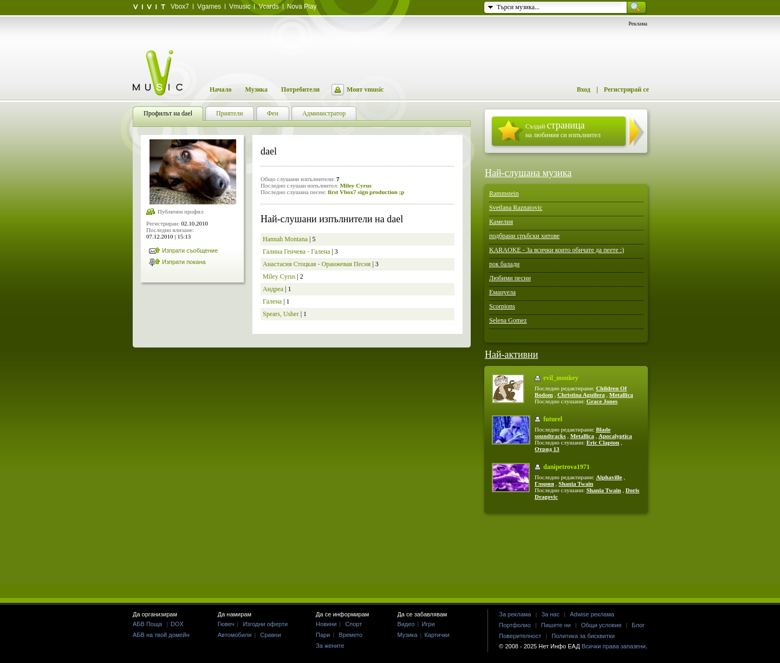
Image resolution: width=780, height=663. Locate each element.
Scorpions (502, 306)
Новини (326, 624)
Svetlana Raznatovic (515, 207)
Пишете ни (556, 625)
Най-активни (511, 354)
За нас (550, 614)
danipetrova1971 (566, 467)
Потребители (300, 89)
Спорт (353, 624)
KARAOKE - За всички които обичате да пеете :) (556, 250)
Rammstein (504, 193)
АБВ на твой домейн (161, 635)
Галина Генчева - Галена (296, 251)
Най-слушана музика (528, 173)
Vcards (268, 6)
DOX (177, 624)
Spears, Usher (281, 314)
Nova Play (302, 6)
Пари (323, 635)
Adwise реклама (592, 614)
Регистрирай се (626, 89)
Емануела (502, 292)
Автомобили (235, 635)
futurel (552, 419)
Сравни (270, 635)
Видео (405, 624)
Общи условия (601, 625)
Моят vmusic (365, 89)
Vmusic (239, 6)
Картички (436, 635)
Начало (220, 89)
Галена (272, 301)
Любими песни (510, 278)
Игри (427, 624)
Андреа (273, 289)
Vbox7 (180, 6)
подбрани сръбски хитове (524, 236)
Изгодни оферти (265, 624)
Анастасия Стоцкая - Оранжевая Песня (316, 264)
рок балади (504, 264)
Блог (638, 625)
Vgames (209, 6)
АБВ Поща (147, 624)
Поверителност (520, 636)
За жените (330, 645)
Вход (583, 89)
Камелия (501, 222)
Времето (350, 635)
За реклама (515, 614)
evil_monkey (560, 378)
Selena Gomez (508, 320)
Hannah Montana (285, 239)
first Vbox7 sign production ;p (366, 192)
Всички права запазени (614, 646)
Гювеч (226, 624)
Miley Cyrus (355, 185)
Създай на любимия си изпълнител (563, 129)
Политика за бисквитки (583, 636)
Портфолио (515, 625)
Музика (256, 89)
